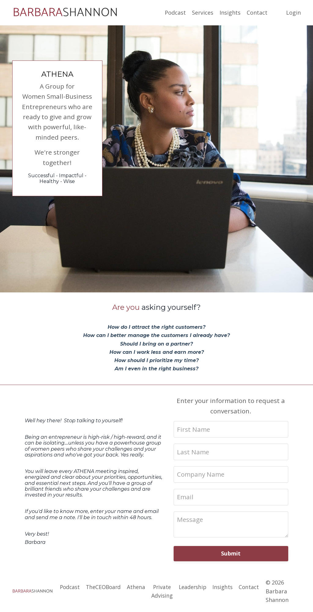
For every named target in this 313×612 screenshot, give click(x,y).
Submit (231, 555)
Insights (230, 12)
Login (293, 12)
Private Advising (162, 593)
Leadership (193, 588)
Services (202, 12)
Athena (135, 588)
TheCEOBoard (101, 588)
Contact (257, 12)
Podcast (175, 12)
